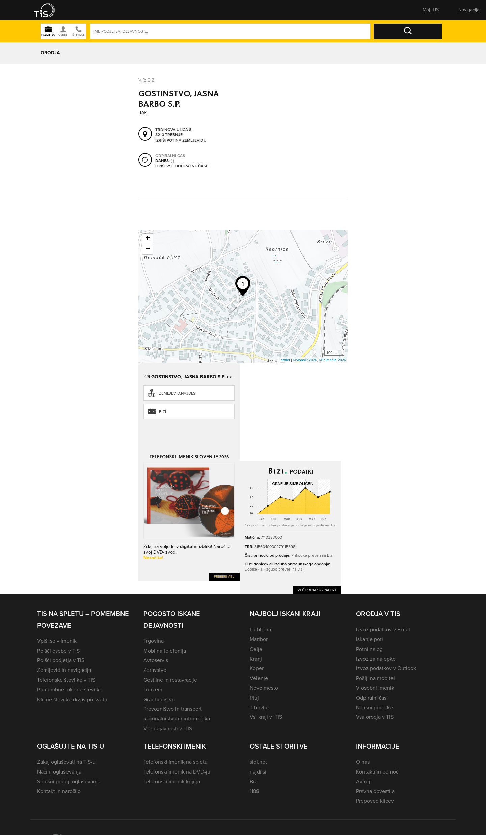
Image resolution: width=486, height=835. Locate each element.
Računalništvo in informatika (176, 719)
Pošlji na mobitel (375, 678)
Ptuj (254, 698)
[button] (49, 10)
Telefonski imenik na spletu (175, 762)
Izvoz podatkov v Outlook (386, 668)
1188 (254, 791)
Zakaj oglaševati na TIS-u (66, 762)
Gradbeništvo (159, 699)
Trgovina (153, 641)
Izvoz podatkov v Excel (383, 629)
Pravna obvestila (375, 791)
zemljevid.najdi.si (177, 393)
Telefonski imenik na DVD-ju (176, 772)
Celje (256, 649)
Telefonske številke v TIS (66, 680)
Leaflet (284, 360)
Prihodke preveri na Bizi (312, 555)
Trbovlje (259, 707)
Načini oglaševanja (59, 772)
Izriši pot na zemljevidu (181, 140)
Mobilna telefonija (164, 651)
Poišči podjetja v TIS (60, 660)
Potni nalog (369, 649)
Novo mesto (264, 688)
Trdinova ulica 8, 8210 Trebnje (173, 132)
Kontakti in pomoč (377, 772)
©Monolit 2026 (305, 360)
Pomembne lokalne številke (69, 689)
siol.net (258, 762)
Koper (257, 668)
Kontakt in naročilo (59, 791)
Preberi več (224, 576)
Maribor (259, 639)
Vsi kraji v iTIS (266, 717)
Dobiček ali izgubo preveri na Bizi (274, 569)
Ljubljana (260, 629)
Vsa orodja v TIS (375, 717)
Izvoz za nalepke (376, 659)
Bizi (162, 412)
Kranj (256, 659)
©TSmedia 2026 (332, 360)
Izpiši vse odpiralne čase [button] (181, 166)
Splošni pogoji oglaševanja (68, 781)
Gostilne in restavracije (170, 680)
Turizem (152, 689)
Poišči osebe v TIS (58, 651)
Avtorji (364, 781)
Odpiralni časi (372, 698)
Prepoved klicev (375, 801)
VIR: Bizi (146, 80)
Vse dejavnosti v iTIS (167, 728)
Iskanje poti (369, 639)
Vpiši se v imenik (57, 641)
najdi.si (258, 772)
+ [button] (147, 239)
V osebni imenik (375, 688)
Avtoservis (155, 660)
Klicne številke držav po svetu (72, 699)
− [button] (147, 249)
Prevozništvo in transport (172, 709)
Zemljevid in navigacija (64, 670)
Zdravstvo (154, 670)
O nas (363, 762)
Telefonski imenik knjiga (171, 781)
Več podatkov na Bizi (317, 589)
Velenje (259, 678)
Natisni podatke (374, 707)
